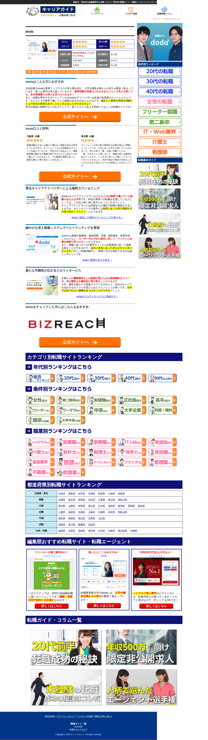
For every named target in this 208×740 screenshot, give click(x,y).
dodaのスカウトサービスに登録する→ (97, 296)
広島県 (91, 518)
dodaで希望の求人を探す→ (97, 260)
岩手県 (81, 493)
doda (29, 31)
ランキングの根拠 (85, 716)
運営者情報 (50, 716)
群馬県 (81, 499)
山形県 (111, 493)
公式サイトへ (80, 116)
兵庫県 (101, 512)
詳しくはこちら (51, 606)
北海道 (61, 493)
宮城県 (91, 493)
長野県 (81, 505)
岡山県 (81, 518)
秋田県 (101, 493)
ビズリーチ (156, 555)
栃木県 (71, 499)
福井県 (111, 505)
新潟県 (61, 505)
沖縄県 (133, 530)
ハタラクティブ (52, 555)
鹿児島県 (122, 530)
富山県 (91, 505)
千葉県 (101, 499)
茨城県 (61, 499)
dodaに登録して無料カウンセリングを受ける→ (97, 217)
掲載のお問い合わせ (103, 716)
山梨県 (71, 505)
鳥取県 (61, 518)
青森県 (71, 493)
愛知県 (141, 505)
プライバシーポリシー (66, 716)
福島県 (121, 493)
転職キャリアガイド (78, 729)
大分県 (101, 530)
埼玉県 (91, 499)
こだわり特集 (130, 11)
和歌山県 (122, 512)
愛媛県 (81, 524)
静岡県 (131, 505)
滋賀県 (71, 512)
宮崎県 (111, 530)
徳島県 (61, 524)
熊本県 (91, 530)
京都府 (81, 512)
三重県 (61, 512)
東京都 (111, 499)
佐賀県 (71, 530)
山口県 (101, 518)
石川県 (101, 505)
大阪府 (91, 512)
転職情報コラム (164, 11)
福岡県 (61, 530)
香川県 (71, 524)
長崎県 (81, 530)
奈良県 (111, 512)
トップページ (97, 11)
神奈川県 (122, 499)
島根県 (71, 518)
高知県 (91, 524)
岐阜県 (121, 505)
